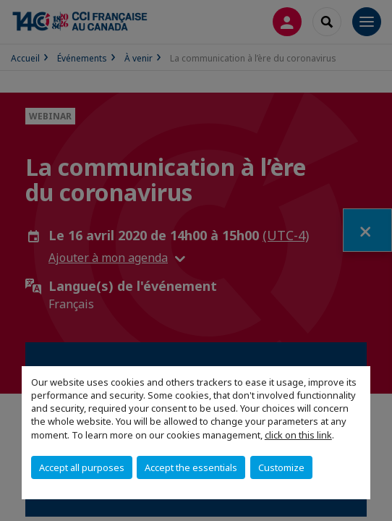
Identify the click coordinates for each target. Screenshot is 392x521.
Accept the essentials (191, 467)
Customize (281, 467)
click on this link (298, 434)
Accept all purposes (81, 467)
